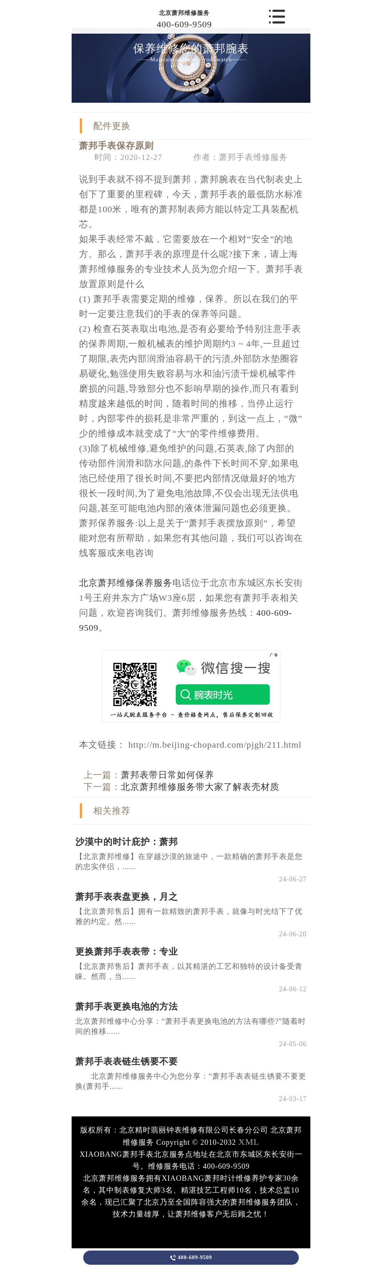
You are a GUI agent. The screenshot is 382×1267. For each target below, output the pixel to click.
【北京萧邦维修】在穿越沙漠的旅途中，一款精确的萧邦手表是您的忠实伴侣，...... (189, 861)
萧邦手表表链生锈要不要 (126, 1061)
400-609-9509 (184, 24)
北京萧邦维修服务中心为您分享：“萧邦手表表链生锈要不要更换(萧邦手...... (190, 1081)
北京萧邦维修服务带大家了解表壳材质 (200, 787)
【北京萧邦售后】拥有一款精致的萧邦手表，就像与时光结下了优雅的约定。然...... (189, 916)
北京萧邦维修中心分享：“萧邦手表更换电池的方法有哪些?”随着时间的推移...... (190, 1026)
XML (248, 1142)
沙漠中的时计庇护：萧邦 (126, 842)
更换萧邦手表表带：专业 (126, 952)
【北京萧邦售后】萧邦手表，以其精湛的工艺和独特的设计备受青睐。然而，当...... (189, 971)
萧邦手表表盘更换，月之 (126, 897)
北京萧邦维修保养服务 (125, 583)
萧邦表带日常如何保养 (167, 775)
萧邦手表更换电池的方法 (126, 1006)
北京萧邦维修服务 (184, 13)
